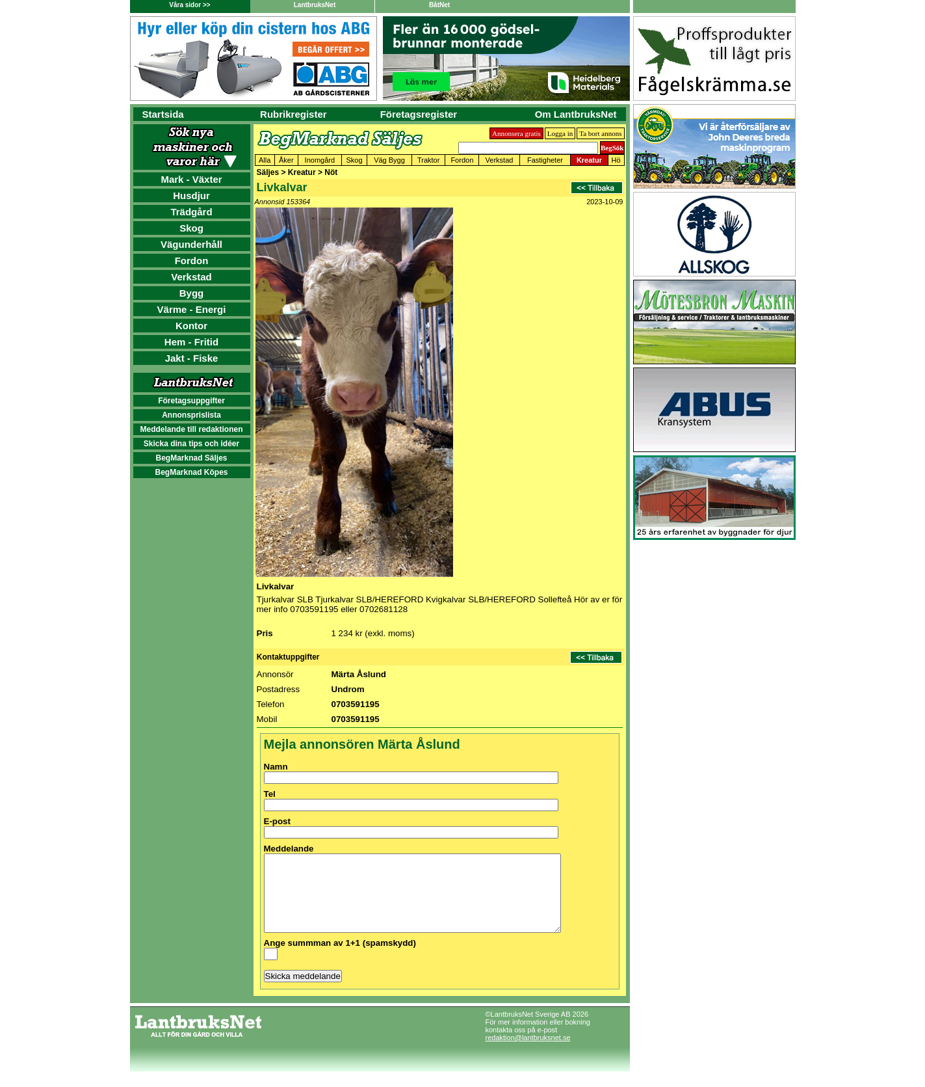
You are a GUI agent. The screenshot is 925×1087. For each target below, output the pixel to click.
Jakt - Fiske (191, 358)
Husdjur (191, 195)
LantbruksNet (314, 4)
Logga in (560, 133)
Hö (616, 160)
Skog (191, 228)
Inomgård (320, 160)
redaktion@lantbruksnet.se (528, 1053)
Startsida (163, 114)
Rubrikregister (293, 114)
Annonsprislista (191, 415)
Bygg (191, 293)
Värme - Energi (191, 309)
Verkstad (191, 276)
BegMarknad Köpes (191, 472)
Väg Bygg (389, 160)
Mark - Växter (191, 179)
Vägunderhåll (191, 244)
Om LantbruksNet (576, 114)
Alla (264, 160)
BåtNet (439, 4)
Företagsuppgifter (191, 400)
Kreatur (589, 160)
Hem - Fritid (191, 341)
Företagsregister (418, 114)
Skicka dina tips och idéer (191, 443)
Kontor (191, 325)
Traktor (428, 160)
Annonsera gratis (516, 133)
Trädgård (191, 211)
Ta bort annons (600, 133)
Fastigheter (545, 160)
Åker (286, 160)
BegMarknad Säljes (191, 458)
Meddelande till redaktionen (191, 429)
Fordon (192, 260)
